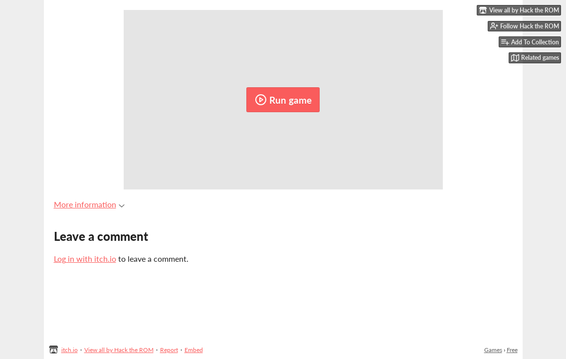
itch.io (69, 350)
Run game (283, 100)
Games (493, 350)
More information (89, 204)
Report (169, 350)
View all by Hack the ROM (119, 350)
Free (512, 350)
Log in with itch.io (85, 258)
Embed (194, 350)
